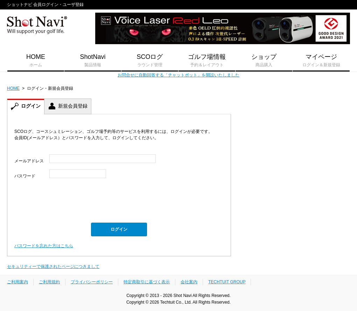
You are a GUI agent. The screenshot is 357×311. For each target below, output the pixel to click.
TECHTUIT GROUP (226, 281)
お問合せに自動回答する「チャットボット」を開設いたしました (178, 75)
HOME (35, 60)
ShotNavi (92, 60)
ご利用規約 (49, 281)
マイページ (321, 60)
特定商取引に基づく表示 (147, 281)
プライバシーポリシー (92, 281)
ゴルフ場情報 (206, 60)
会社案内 (189, 281)
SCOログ (149, 60)
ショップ (264, 60)
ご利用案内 (17, 281)
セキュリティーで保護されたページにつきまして (53, 266)
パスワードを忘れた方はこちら (43, 245)
